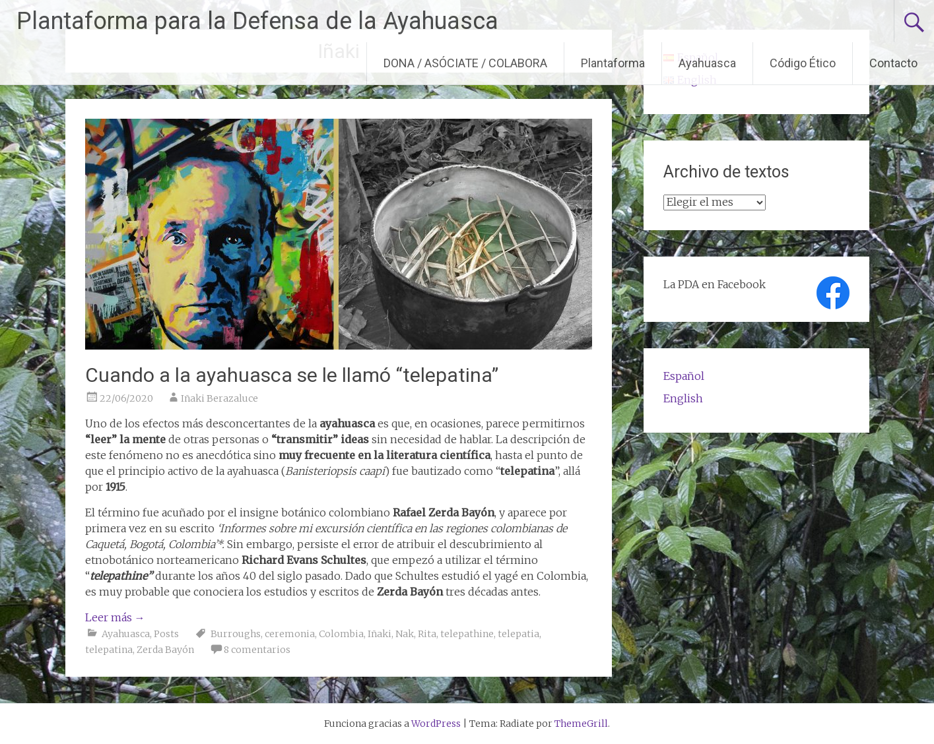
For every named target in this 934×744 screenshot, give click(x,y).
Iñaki (379, 634)
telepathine (467, 634)
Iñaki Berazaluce (219, 398)
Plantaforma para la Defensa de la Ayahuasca (257, 21)
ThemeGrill (581, 723)
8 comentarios (257, 650)
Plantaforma (613, 63)
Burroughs (236, 634)
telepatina (109, 650)
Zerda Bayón (165, 650)
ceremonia (290, 634)
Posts (166, 634)
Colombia (341, 634)
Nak (404, 634)
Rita (427, 634)
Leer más (115, 617)
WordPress (436, 723)
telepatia (518, 634)
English (683, 398)
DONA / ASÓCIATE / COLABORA (465, 63)
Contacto (893, 63)
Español (683, 376)
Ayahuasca (707, 63)
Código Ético (803, 63)
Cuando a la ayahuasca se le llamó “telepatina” (291, 375)
